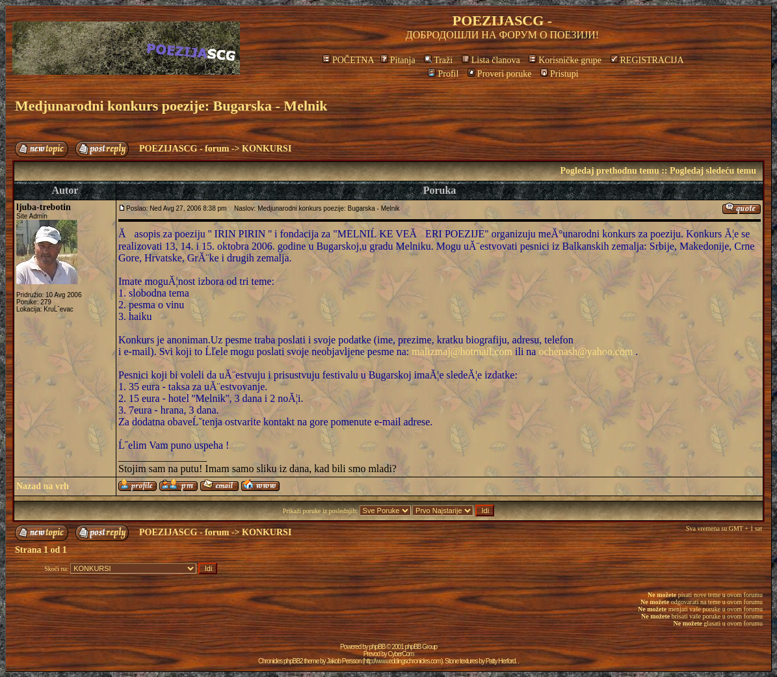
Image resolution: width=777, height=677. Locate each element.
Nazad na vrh (42, 486)
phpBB (377, 646)
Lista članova (491, 60)
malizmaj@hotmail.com (462, 351)
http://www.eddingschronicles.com (402, 661)
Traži (438, 60)
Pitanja (397, 60)
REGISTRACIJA (647, 60)
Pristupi (559, 74)
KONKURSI (266, 148)
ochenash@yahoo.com (585, 351)
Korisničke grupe (565, 60)
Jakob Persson (343, 661)
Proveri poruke (500, 74)
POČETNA (348, 60)
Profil (443, 74)
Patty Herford (501, 661)
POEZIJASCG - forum (184, 148)
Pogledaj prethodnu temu (609, 171)
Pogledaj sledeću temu (713, 171)
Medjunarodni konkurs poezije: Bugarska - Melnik (171, 106)
